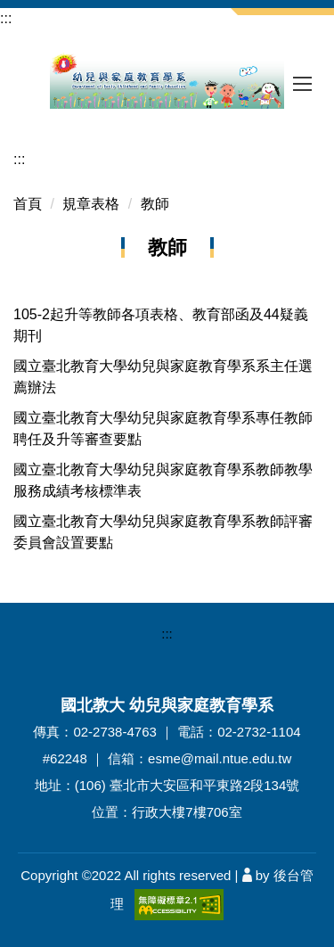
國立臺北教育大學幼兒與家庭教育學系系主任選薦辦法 (163, 376)
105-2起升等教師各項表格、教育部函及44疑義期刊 (160, 325)
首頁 (27, 203)
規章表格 (90, 203)
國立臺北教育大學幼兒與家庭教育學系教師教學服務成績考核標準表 (163, 480)
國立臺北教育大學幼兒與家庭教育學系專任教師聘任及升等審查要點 (163, 428)
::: (6, 18)
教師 (155, 203)
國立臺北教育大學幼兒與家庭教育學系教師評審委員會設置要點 (163, 532)
